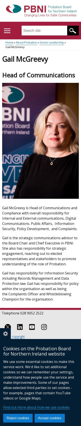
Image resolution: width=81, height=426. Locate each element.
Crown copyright (13, 336)
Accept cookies (49, 418)
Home (9, 42)
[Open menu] (7, 31)
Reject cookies (18, 418)
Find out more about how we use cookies (36, 407)
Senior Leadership (52, 42)
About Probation (26, 42)
